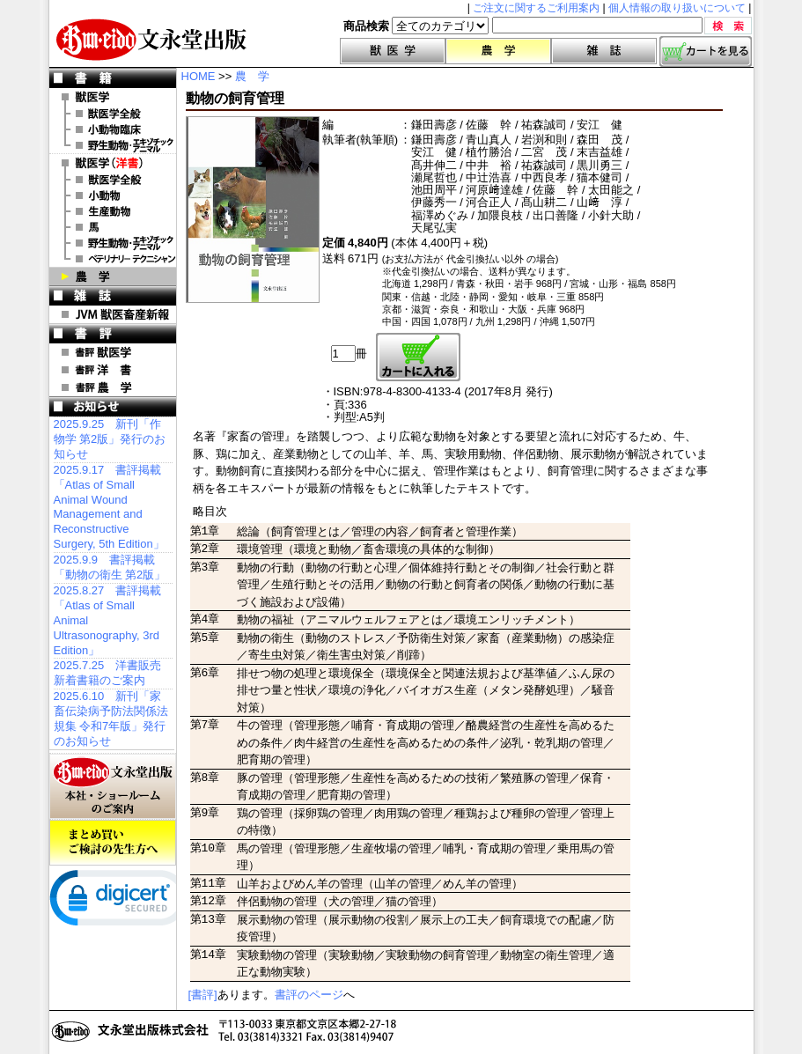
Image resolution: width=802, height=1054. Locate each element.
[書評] (202, 994)
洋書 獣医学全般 (112, 180)
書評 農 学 (112, 387)
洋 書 (112, 163)
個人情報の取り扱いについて (677, 8)
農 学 (112, 276)
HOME (198, 76)
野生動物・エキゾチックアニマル (112, 145)
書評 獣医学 (112, 352)
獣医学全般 (112, 114)
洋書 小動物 (112, 195)
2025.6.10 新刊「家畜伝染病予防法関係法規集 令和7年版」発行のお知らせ (111, 718)
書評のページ (309, 994)
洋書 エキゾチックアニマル (112, 243)
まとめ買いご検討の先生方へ (112, 843)
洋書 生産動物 (112, 211)
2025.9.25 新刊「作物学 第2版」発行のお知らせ (110, 439)
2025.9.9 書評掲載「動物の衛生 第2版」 (110, 567)
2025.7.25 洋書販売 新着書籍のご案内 (108, 673)
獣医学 (392, 51)
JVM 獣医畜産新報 (112, 314)
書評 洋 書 (112, 370)
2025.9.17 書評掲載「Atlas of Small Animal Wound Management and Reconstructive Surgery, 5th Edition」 (109, 506)
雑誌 (604, 51)
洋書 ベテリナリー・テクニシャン (112, 259)
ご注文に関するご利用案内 (536, 8)
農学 (498, 51)
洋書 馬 (112, 227)
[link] (119, 901)
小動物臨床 (112, 129)
